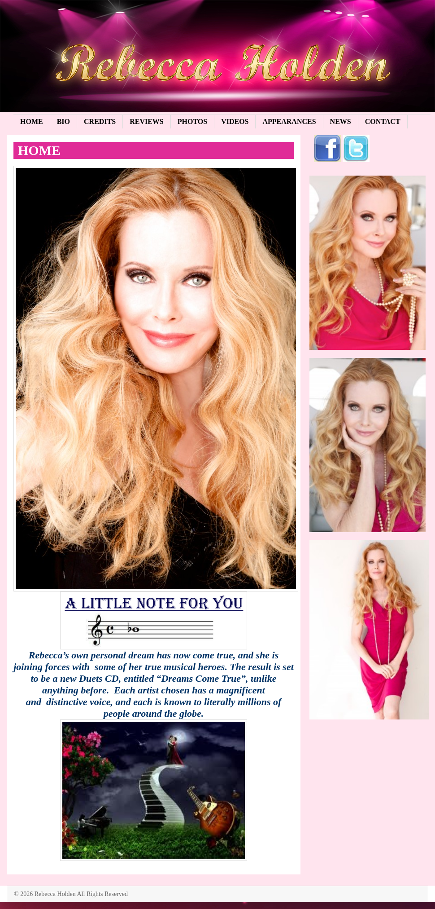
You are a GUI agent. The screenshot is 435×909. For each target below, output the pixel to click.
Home (31, 121)
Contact (382, 121)
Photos (192, 121)
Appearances (289, 121)
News (340, 121)
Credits (100, 121)
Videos (234, 121)
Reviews (147, 121)
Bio (63, 121)
